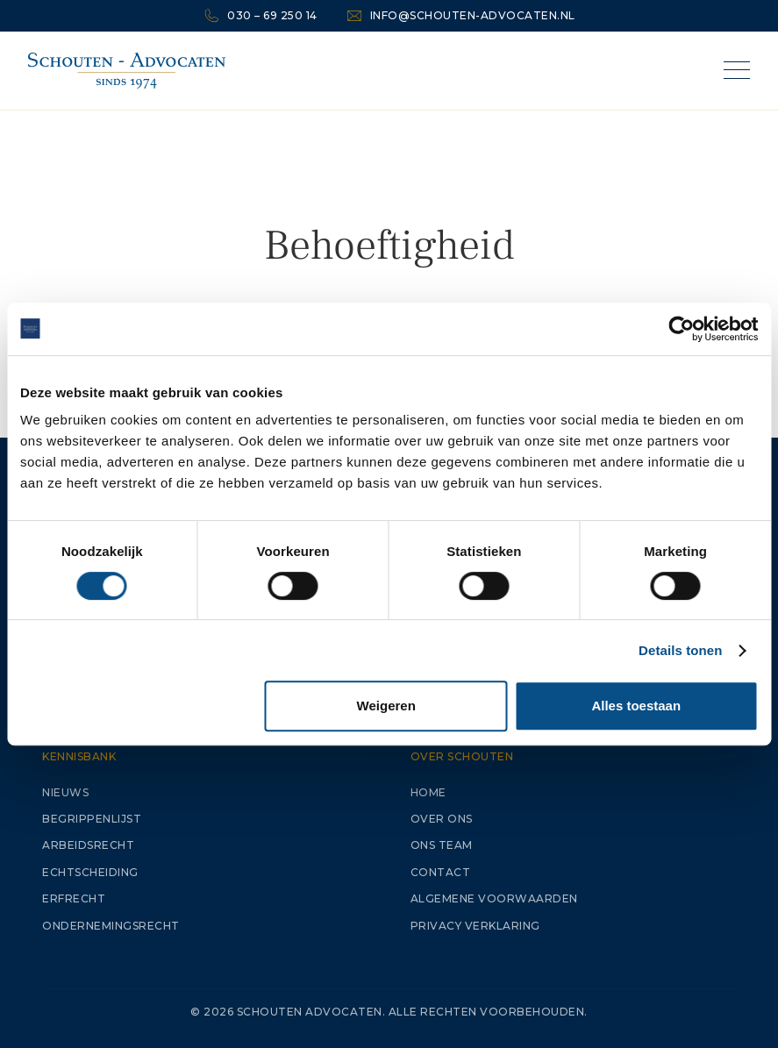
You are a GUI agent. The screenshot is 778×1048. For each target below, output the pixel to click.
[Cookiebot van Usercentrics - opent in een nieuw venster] (681, 329)
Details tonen (680, 650)
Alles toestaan (636, 705)
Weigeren (386, 705)
